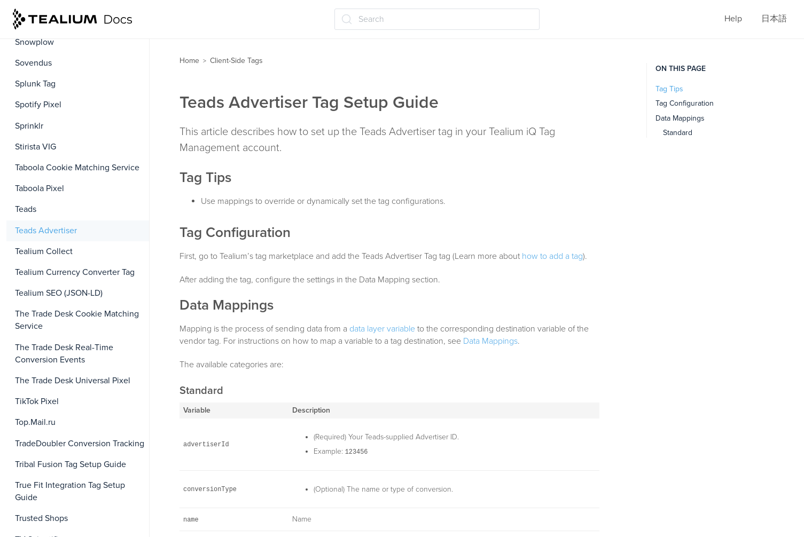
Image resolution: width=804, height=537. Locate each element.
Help (733, 18)
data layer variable (382, 328)
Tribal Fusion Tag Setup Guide (70, 464)
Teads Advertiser (46, 230)
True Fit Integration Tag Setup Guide (70, 491)
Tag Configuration (684, 103)
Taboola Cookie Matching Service (77, 167)
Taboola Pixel (39, 188)
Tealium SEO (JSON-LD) (59, 293)
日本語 (774, 18)
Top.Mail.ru (35, 422)
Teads (25, 209)
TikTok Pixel (37, 401)
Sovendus (33, 63)
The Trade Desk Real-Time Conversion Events (64, 353)
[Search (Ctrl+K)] (437, 19)
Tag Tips (669, 88)
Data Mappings (490, 341)
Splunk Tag (35, 83)
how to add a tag (552, 256)
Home (189, 60)
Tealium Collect (44, 251)
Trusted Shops (41, 518)
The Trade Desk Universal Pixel (72, 380)
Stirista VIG (35, 146)
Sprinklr (29, 126)
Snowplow (34, 42)
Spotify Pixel (38, 104)
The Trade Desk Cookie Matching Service (77, 320)
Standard (677, 132)
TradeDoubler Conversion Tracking (79, 443)
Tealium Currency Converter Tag (75, 272)
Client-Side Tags (236, 60)
